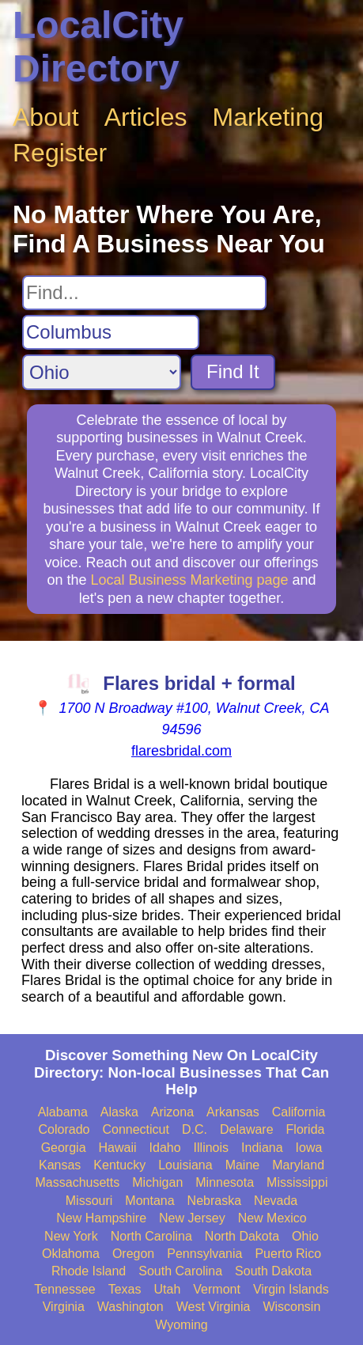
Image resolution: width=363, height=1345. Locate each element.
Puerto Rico (288, 1253)
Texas (125, 1289)
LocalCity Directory (98, 46)
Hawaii (118, 1147)
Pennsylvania (204, 1253)
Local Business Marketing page (189, 580)
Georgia (63, 1147)
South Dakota (273, 1271)
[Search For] (144, 292)
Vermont (216, 1289)
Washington (130, 1306)
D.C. (194, 1129)
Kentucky (119, 1165)
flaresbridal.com (181, 751)
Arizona (172, 1112)
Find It (232, 371)
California (299, 1112)
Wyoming (181, 1325)
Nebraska (214, 1200)
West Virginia (213, 1306)
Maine (242, 1165)
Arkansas (232, 1112)
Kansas (60, 1165)
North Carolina (151, 1236)
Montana (149, 1200)
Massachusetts (78, 1182)
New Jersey (192, 1218)
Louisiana (185, 1165)
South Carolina (180, 1271)
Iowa (309, 1147)
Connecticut (135, 1129)
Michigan (157, 1182)
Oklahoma (71, 1253)
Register (60, 152)
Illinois (211, 1147)
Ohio (305, 1236)
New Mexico (272, 1218)
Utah (167, 1289)
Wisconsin (291, 1306)
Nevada (275, 1200)
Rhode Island (88, 1271)
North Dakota (242, 1236)
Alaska (119, 1112)
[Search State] (101, 372)
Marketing (268, 117)
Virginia (64, 1306)
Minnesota (224, 1182)
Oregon (133, 1253)
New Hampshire (101, 1218)
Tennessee (64, 1289)
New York (71, 1236)
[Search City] (110, 332)
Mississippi (297, 1182)
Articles (145, 117)
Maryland (298, 1165)
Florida (305, 1129)
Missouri (89, 1200)
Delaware (247, 1129)
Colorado (64, 1129)
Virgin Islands (291, 1289)
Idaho (165, 1147)
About (46, 117)
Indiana (262, 1147)
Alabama (63, 1112)
